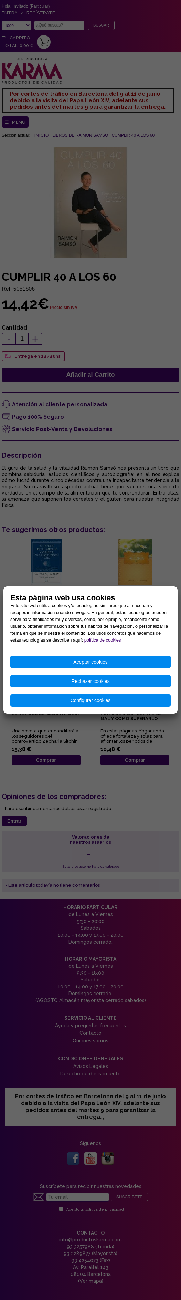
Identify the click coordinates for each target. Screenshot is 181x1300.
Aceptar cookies (90, 662)
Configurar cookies (91, 700)
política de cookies (102, 640)
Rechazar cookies (90, 681)
